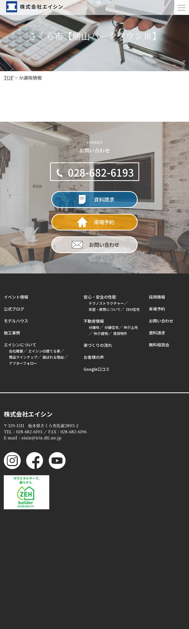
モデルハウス (16, 320)
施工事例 (12, 332)
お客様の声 (94, 357)
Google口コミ (97, 369)
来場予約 (157, 308)
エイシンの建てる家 (44, 350)
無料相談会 (159, 344)
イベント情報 (16, 297)
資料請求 (157, 332)
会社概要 (16, 350)
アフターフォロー (23, 362)
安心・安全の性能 (100, 297)
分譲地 (94, 327)
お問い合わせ (161, 320)
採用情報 (157, 297)
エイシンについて (20, 344)
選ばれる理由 (53, 356)
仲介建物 (101, 333)
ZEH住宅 (133, 309)
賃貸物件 (120, 333)
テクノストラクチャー (106, 302)
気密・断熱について (105, 309)
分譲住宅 (111, 327)
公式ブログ (14, 308)
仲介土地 (131, 327)
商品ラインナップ (23, 356)
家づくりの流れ (98, 345)
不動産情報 (94, 321)
